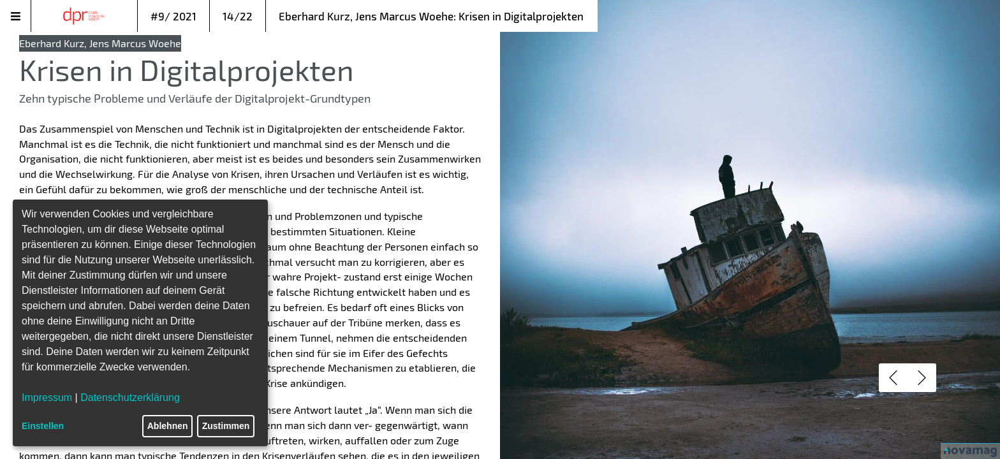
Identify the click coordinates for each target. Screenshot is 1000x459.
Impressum (47, 397)
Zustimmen (226, 426)
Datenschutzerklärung (130, 397)
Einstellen (43, 426)
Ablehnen (167, 426)
